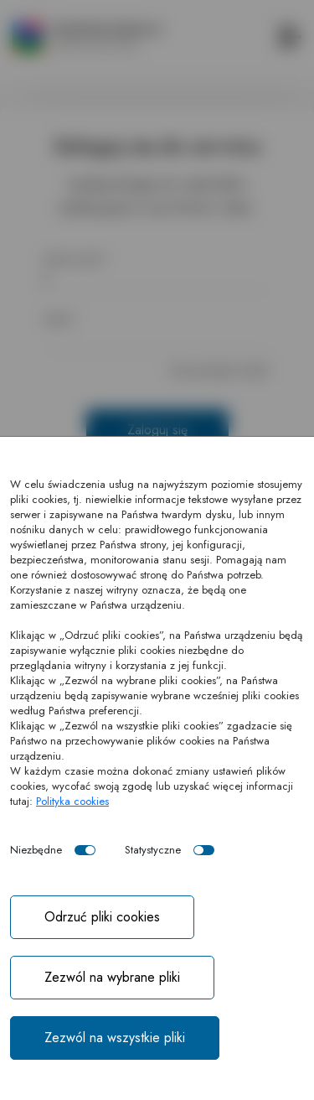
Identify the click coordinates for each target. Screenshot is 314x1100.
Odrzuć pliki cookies (102, 916)
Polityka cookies (72, 801)
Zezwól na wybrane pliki (112, 977)
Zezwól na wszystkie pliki (114, 1037)
